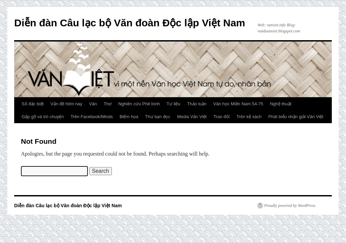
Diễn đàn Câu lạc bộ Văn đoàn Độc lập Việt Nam (129, 22)
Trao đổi (222, 116)
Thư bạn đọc (157, 116)
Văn (93, 103)
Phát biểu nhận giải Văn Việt (295, 116)
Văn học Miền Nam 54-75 (238, 103)
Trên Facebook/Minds (92, 116)
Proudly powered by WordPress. (290, 205)
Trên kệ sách (249, 116)
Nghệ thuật (280, 103)
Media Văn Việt (192, 116)
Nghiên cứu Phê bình (139, 103)
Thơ (108, 103)
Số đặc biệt (33, 103)
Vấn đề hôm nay (66, 103)
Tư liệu (173, 103)
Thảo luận (196, 103)
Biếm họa (129, 116)
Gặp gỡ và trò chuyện (43, 116)
